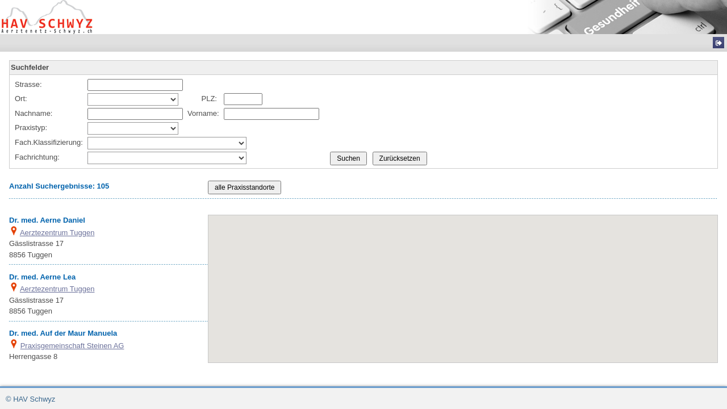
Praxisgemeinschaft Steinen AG (72, 345)
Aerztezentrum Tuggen (57, 232)
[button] (474, 313)
